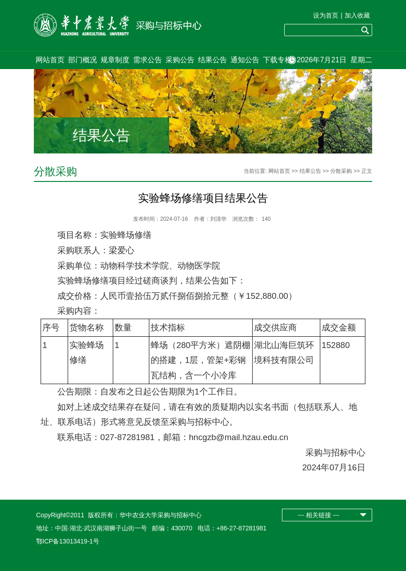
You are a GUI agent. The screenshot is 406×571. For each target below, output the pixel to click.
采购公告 (180, 60)
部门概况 (82, 60)
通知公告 (245, 60)
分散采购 (341, 171)
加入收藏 (357, 15)
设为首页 (325, 15)
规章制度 (115, 60)
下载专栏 (277, 60)
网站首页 (50, 60)
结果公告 (212, 60)
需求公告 (147, 60)
